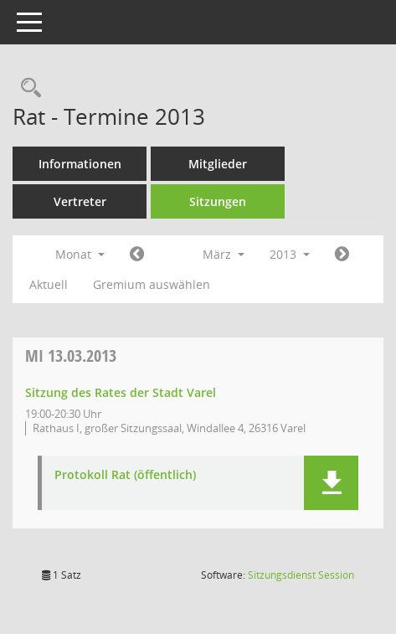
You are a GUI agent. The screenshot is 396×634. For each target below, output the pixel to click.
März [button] (223, 254)
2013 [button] (290, 254)
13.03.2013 (70, 355)
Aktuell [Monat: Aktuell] (48, 284)
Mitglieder (217, 164)
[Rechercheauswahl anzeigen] (27, 88)
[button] (331, 483)
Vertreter (80, 201)
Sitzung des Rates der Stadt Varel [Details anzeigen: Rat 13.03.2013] (120, 392)
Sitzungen (217, 201)
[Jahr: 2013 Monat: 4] (342, 255)
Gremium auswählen (151, 284)
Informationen (80, 164)
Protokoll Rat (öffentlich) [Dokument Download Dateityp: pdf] (125, 475)
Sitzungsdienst (301, 575)
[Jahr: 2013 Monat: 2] (137, 255)
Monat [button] (80, 254)
